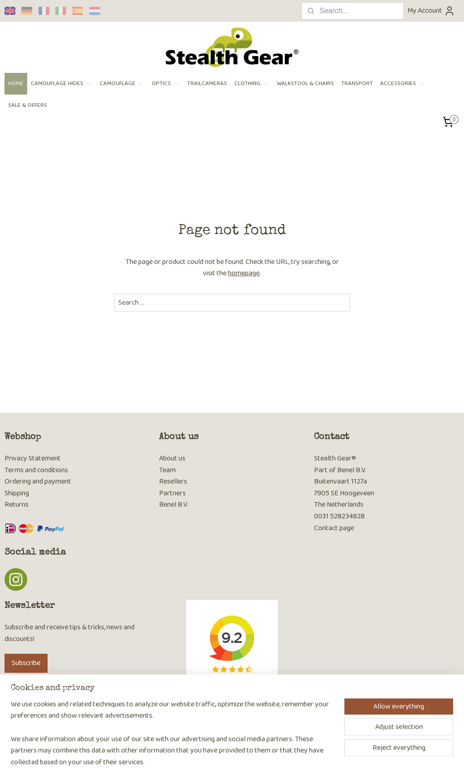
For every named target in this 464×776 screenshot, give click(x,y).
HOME (16, 83)
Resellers (173, 481)
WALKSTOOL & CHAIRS (305, 83)
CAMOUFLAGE (122, 83)
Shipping (17, 493)
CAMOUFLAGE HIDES (61, 83)
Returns (17, 504)
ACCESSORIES (402, 83)
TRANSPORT (357, 83)
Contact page (334, 528)
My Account (431, 10)
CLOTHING (252, 83)
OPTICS (166, 83)
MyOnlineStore (318, 759)
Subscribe (26, 663)
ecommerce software (252, 759)
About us (172, 458)
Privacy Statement (33, 458)
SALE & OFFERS (27, 105)
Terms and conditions (36, 470)
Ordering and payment (38, 481)
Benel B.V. (173, 504)
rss (224, 759)
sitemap (209, 759)
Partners (172, 493)
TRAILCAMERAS (207, 83)
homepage (244, 273)
